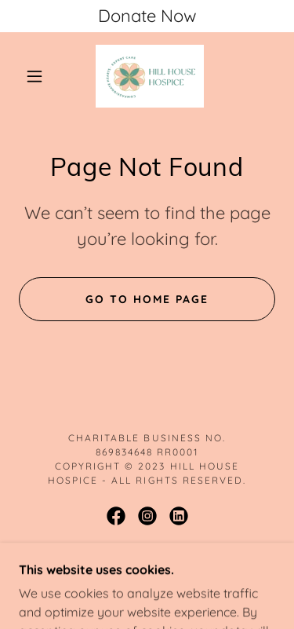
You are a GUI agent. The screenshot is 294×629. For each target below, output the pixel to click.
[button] (34, 76)
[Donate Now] (147, 16)
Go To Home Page (147, 299)
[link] (150, 76)
